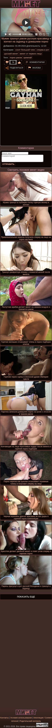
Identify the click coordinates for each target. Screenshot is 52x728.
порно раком (16, 57)
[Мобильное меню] (2, 4)
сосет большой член (25, 50)
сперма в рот (43, 50)
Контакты (4, 718)
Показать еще (26, 597)
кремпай (28, 57)
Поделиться (16, 67)
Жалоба (36, 67)
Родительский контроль (30, 721)
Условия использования (21, 718)
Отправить (8, 164)
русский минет (11, 53)
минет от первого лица (31, 53)
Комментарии (37, 62)
